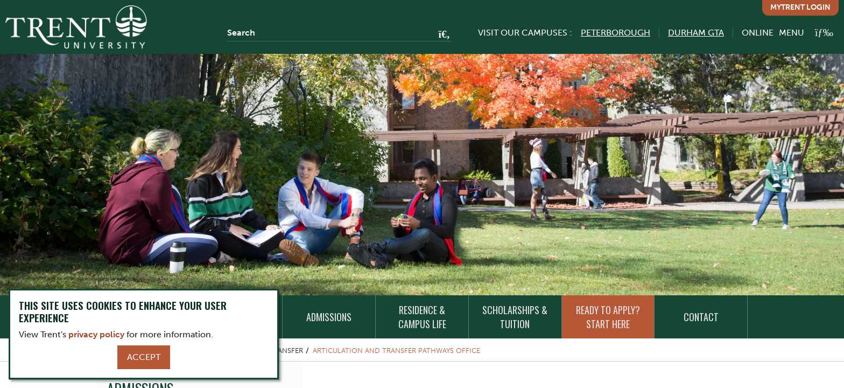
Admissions (328, 317)
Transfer (286, 351)
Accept (143, 357)
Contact (701, 317)
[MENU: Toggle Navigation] (806, 32)
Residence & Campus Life (422, 317)
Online (757, 32)
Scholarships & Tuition (514, 317)
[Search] (339, 32)
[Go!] (441, 35)
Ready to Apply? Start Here (608, 317)
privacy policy (96, 334)
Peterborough (615, 32)
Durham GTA (696, 32)
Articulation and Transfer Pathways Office (396, 351)
